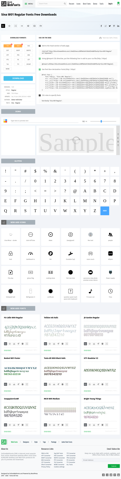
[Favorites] (9, 26)
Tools (102, 4)
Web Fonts (14, 442)
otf (7, 55)
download (18, 78)
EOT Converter (71, 455)
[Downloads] (14, 343)
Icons (78, 4)
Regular (13, 90)
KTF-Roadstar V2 (91, 358)
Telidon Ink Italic (51, 318)
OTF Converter (45, 455)
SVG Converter (58, 455)
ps (18, 59)
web (18, 46)
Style (35, 442)
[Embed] (22, 343)
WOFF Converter (46, 458)
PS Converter (71, 460)
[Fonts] (41, 26)
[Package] (28, 26)
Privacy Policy (45, 467)
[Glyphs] (22, 26)
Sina (12, 103)
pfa (18, 55)
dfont (28, 64)
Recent (71, 4)
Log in (110, 4)
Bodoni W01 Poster (12, 358)
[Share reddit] (105, 25)
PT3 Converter (58, 460)
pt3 (7, 59)
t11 (18, 64)
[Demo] (16, 26)
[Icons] (34, 26)
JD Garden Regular (91, 318)
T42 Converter (58, 462)
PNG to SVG (45, 453)
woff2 (29, 50)
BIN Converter (45, 460)
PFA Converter (71, 458)
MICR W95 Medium (52, 399)
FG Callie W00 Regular (13, 318)
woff (18, 50)
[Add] (3, 26)
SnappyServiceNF (11, 399)
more (105, 210)
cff (29, 59)
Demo (95, 4)
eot (7, 50)
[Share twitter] (109, 25)
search (65, 3)
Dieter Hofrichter (16, 100)
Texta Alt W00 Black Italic (55, 358)
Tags (44, 442)
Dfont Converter (46, 464)
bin (29, 55)
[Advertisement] (19, 140)
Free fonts (11, 4)
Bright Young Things (92, 399)
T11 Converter (71, 462)
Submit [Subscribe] (113, 466)
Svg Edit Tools (58, 453)
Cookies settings (59, 467)
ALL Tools (70, 464)
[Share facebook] (101, 25)
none (7, 69)
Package (53, 442)
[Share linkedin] (118, 25)
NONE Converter (59, 464)
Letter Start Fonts (67, 442)
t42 (8, 64)
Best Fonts (87, 4)
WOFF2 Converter (59, 458)
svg (28, 46)
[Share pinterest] (114, 25)
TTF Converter (71, 453)
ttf (7, 46)
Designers (26, 442)
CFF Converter (45, 462)
